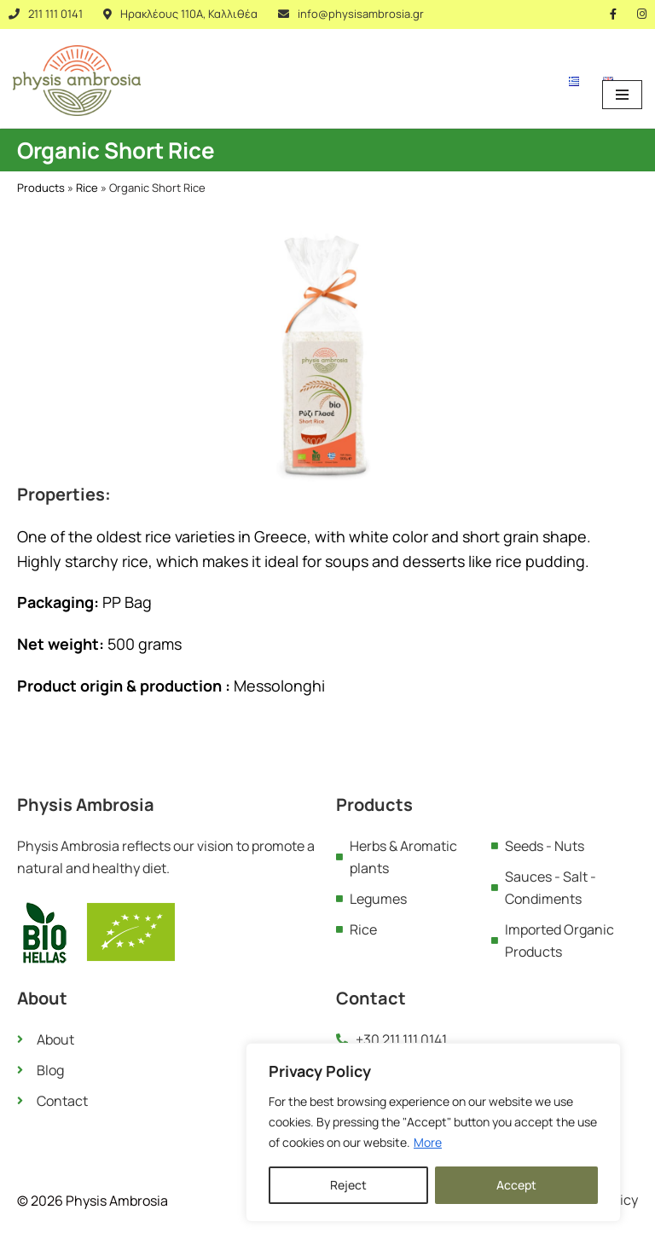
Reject (348, 1185)
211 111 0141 (55, 13)
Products (41, 187)
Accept (516, 1185)
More (428, 1142)
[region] (433, 1132)
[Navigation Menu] (622, 94)
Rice (87, 187)
